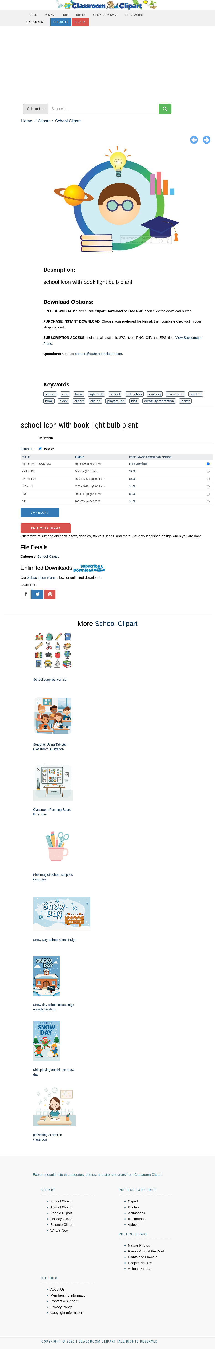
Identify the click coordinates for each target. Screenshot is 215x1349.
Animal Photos (139, 1268)
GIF (24, 501)
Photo (80, 15)
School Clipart (68, 121)
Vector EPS (28, 471)
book (79, 394)
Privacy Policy (61, 1307)
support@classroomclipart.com (98, 354)
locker (185, 401)
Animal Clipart (61, 1207)
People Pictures (140, 1263)
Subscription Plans (41, 578)
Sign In (80, 22)
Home (33, 15)
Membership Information (68, 1295)
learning (155, 394)
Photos (133, 1207)
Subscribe (61, 22)
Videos (133, 1224)
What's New (59, 1230)
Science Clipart (61, 1224)
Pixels (79, 457)
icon (65, 394)
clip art (95, 401)
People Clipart (61, 1213)
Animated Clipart (105, 15)
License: (27, 449)
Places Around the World (147, 1251)
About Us (57, 1289)
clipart (79, 401)
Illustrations (136, 1219)
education (134, 394)
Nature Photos (139, 1245)
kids (134, 401)
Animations (136, 1213)
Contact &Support (63, 1301)
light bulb (96, 394)
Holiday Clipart (61, 1219)
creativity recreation (159, 401)
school (50, 394)
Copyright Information (66, 1313)
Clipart (50, 15)
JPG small (27, 486)
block (64, 401)
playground (115, 401)
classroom (175, 394)
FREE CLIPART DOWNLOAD (36, 463)
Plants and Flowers (142, 1257)
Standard (49, 449)
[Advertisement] (107, 62)
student (195, 394)
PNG (66, 15)
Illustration (134, 15)
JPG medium (29, 478)
